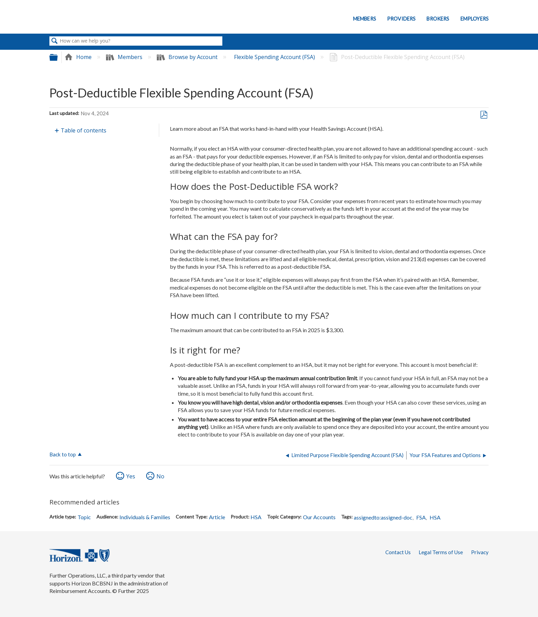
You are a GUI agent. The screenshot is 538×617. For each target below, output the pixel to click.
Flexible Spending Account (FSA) (275, 57)
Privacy (480, 552)
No (160, 476)
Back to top (62, 454)
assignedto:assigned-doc (383, 517)
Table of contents (83, 130)
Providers (401, 19)
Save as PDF (483, 115)
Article (217, 517)
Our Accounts (319, 517)
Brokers (437, 19)
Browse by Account (188, 57)
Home (79, 57)
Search (54, 41)
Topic (84, 517)
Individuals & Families (144, 517)
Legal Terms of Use (441, 552)
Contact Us (398, 552)
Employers (474, 19)
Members (364, 19)
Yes (130, 476)
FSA (421, 517)
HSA (255, 517)
